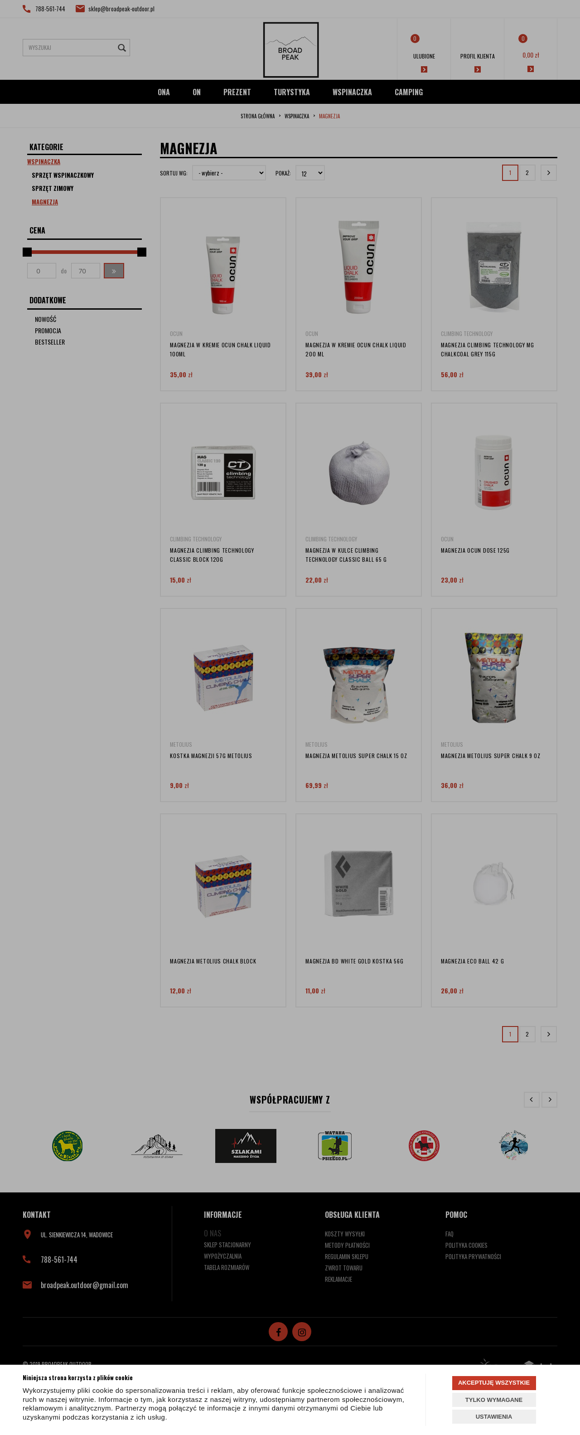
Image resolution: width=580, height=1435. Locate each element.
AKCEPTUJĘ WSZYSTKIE (494, 1382)
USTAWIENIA (494, 1416)
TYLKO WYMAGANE (493, 1399)
